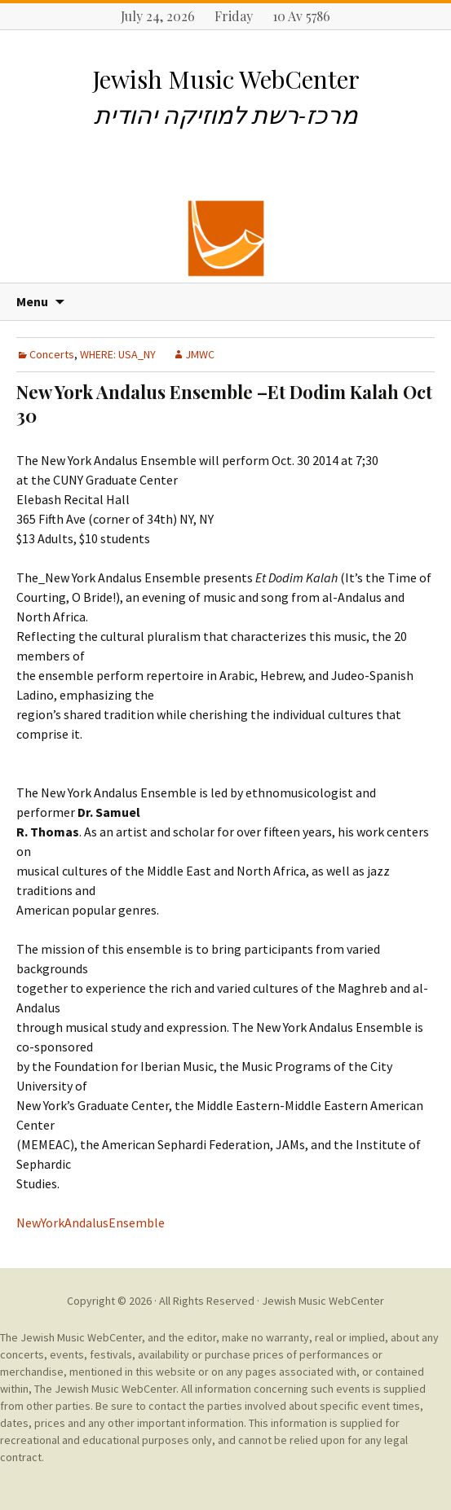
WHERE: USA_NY (118, 354)
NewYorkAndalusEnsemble (90, 1222)
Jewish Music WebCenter (323, 1300)
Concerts (51, 354)
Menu (32, 301)
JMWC (199, 354)
